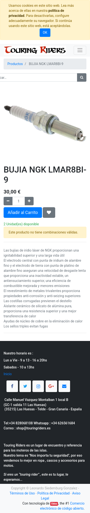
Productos (15, 64)
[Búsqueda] (81, 77)
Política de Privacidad (53, 493)
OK (45, 32)
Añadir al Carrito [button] (23, 212)
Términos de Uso (22, 493)
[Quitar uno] (8, 201)
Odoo (54, 503)
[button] (49, 212)
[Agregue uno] (29, 201)
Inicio (8, 374)
